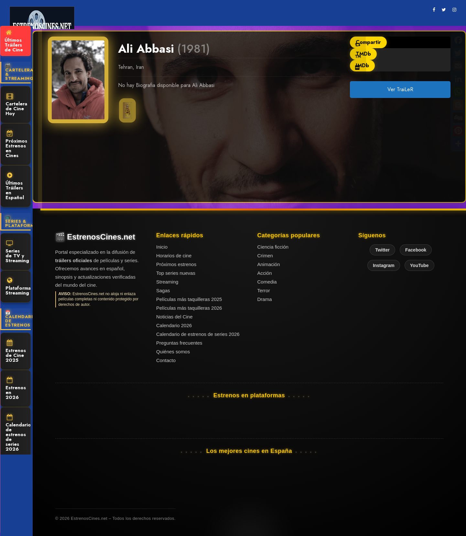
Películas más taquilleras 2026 (189, 308)
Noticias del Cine (174, 316)
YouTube (419, 265)
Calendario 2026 (174, 325)
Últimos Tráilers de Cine (14, 41)
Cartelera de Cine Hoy (16, 105)
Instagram (384, 265)
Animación (268, 264)
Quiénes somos (173, 351)
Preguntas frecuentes (179, 343)
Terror (263, 290)
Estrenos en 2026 (15, 389)
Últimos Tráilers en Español (14, 186)
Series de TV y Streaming (17, 252)
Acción (264, 273)
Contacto (166, 360)
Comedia (267, 281)
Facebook (415, 249)
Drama (264, 299)
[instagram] (454, 9)
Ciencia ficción (273, 247)
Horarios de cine (173, 255)
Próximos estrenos (176, 264)
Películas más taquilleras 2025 (189, 299)
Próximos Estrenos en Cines (16, 144)
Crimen (265, 255)
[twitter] (444, 9)
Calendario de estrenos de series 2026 (18, 433)
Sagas (163, 290)
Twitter (382, 249)
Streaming (167, 281)
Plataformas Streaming (18, 286)
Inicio (162, 247)
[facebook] (434, 9)
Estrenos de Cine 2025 (15, 352)
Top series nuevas (175, 273)
